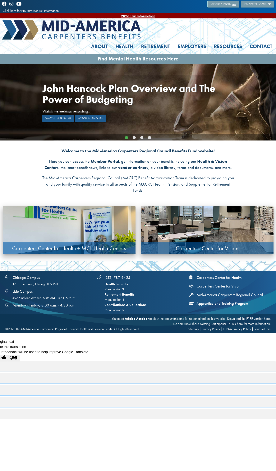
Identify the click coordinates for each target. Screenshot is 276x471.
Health (124, 46)
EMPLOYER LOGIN (257, 4)
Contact (261, 46)
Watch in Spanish (58, 118)
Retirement (155, 46)
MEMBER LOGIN (223, 4)
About (99, 46)
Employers (192, 46)
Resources (228, 46)
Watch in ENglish (90, 118)
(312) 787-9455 (117, 277)
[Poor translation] (14, 358)
